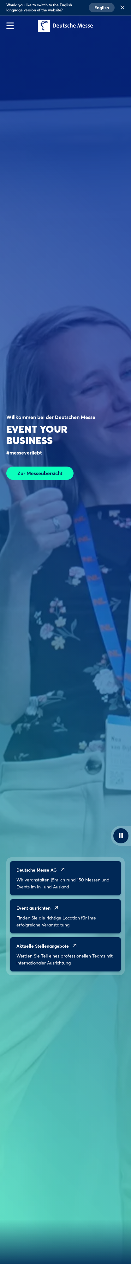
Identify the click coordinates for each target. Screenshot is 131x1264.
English (101, 7)
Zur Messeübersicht (40, 473)
